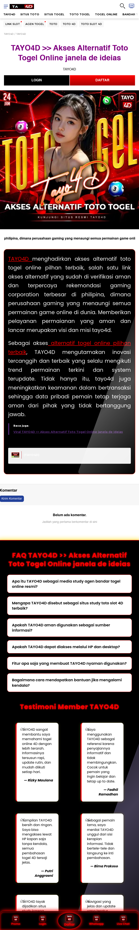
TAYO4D (9, 14)
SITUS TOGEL (54, 14)
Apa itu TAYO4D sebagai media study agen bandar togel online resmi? (66, 584)
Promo (15, 921)
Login (42, 921)
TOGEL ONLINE (106, 14)
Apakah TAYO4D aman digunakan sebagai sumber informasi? (61, 627)
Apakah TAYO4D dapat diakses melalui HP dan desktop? (66, 646)
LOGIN (36, 80)
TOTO (53, 24)
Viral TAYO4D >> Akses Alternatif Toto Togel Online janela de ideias (68, 432)
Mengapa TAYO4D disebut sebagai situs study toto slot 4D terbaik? (67, 605)
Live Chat (123, 921)
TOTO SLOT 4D (91, 24)
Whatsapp (96, 921)
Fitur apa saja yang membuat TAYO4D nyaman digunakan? (69, 663)
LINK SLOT (12, 24)
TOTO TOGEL (79, 14)
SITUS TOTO (29, 14)
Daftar (69, 921)
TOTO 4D (69, 24)
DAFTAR (102, 80)
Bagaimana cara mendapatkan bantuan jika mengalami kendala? (67, 682)
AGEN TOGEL (34, 24)
